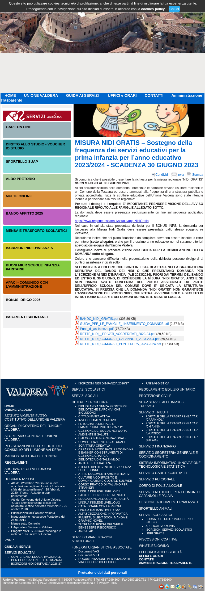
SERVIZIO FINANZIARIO (157, 446)
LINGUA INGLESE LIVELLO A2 (99, 502)
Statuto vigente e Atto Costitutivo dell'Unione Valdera (35, 417)
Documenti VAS (88, 551)
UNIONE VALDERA (41, 95)
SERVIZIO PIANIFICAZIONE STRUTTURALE (93, 539)
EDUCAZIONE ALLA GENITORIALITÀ (103, 498)
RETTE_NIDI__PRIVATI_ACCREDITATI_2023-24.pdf (117, 334)
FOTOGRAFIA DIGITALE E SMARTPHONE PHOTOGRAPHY (100, 425)
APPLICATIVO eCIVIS (160, 525)
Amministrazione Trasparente (166, 562)
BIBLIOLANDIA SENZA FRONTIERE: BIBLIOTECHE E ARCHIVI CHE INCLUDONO (102, 409)
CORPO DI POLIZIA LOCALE (160, 486)
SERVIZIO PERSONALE (157, 479)
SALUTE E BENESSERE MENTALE (102, 495)
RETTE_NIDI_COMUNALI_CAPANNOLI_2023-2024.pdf (119, 339)
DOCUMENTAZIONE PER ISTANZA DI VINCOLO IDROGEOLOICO (104, 560)
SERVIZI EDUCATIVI (20, 553)
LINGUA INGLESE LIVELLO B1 (99, 491)
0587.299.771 (137, 579)
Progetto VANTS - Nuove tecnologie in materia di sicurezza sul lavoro (36, 532)
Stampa (195, 175)
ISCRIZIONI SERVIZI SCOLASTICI (169, 529)
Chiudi (174, 9)
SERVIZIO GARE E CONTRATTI (163, 473)
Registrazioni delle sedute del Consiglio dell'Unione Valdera (34, 448)
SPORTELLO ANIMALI (155, 508)
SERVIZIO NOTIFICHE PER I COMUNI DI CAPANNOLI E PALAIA (169, 494)
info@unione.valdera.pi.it (19, 582)
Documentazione (20, 479)
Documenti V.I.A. (89, 555)
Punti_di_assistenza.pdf (97, 329)
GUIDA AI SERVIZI (83, 95)
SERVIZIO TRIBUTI (153, 412)
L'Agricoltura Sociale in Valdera (31, 527)
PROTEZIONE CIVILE (155, 396)
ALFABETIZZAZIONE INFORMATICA (103, 513)
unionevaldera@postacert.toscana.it (71, 582)
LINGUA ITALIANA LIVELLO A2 (99, 510)
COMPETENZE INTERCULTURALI (101, 441)
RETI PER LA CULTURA (90, 402)
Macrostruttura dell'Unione (32, 456)
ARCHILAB (85, 531)
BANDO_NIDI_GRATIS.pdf (99, 319)
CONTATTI (154, 95)
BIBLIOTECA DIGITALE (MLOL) (99, 459)
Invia (177, 175)
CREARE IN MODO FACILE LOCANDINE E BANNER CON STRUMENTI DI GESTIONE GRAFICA (105, 452)
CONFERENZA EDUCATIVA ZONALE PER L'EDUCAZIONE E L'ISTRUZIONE (37, 558)
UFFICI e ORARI (122, 95)
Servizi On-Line (37, 116)
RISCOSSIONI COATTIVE (158, 539)
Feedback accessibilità (160, 552)
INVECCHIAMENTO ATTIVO (97, 420)
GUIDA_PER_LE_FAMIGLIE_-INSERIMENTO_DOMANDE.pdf (124, 324)
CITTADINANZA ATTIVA (94, 416)
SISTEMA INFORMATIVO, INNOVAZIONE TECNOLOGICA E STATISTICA (169, 464)
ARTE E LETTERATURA (94, 463)
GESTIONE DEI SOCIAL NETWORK (102, 430)
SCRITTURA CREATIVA (94, 445)
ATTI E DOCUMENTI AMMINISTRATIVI (104, 473)
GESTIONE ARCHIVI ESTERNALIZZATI (168, 502)
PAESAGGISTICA (157, 383)
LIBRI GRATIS (155, 533)
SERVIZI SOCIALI (85, 396)
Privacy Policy (108, 582)
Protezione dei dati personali (102, 573)
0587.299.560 (110, 579)
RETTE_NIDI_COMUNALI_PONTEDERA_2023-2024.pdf (120, 344)
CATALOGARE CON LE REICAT (99, 506)
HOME (10, 95)
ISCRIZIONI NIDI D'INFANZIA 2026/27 (36, 563)
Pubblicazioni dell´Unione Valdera (33, 512)
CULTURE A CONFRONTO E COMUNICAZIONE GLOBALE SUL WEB (105, 479)
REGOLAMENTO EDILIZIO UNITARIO (167, 389)
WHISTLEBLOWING (154, 546)
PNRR (9, 540)
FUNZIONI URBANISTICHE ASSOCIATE (102, 547)
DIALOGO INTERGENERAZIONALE (102, 438)
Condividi (160, 175)
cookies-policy (153, 9)
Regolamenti (16, 462)
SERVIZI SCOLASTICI (88, 389)
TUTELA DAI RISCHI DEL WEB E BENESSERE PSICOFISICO (100, 526)
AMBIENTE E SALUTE (93, 434)
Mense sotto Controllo (25, 523)
